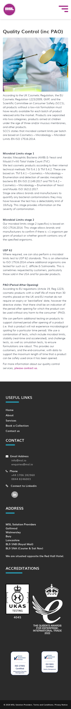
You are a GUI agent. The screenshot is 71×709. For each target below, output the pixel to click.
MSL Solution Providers (21, 704)
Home (9, 410)
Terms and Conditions (43, 704)
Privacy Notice (61, 704)
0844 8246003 (21, 479)
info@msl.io (18, 460)
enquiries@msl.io (22, 464)
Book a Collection (17, 425)
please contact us (25, 368)
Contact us (13, 431)
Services (11, 420)
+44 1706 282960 (23, 475)
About (10, 415)
